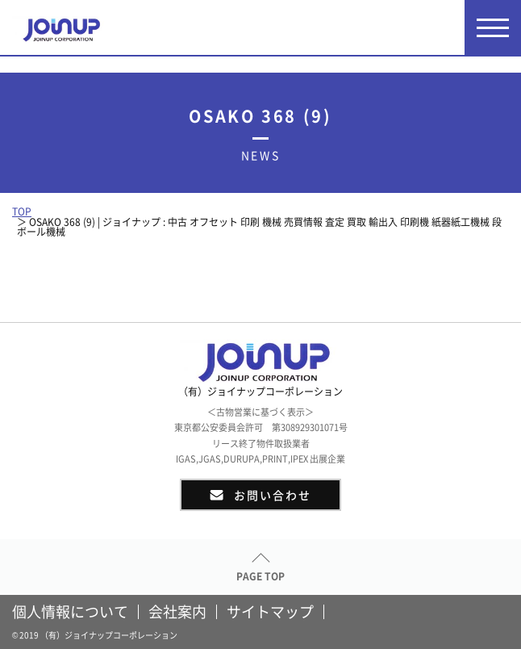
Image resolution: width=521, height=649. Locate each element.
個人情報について (70, 612)
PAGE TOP (260, 576)
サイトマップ (270, 612)
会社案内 (177, 612)
